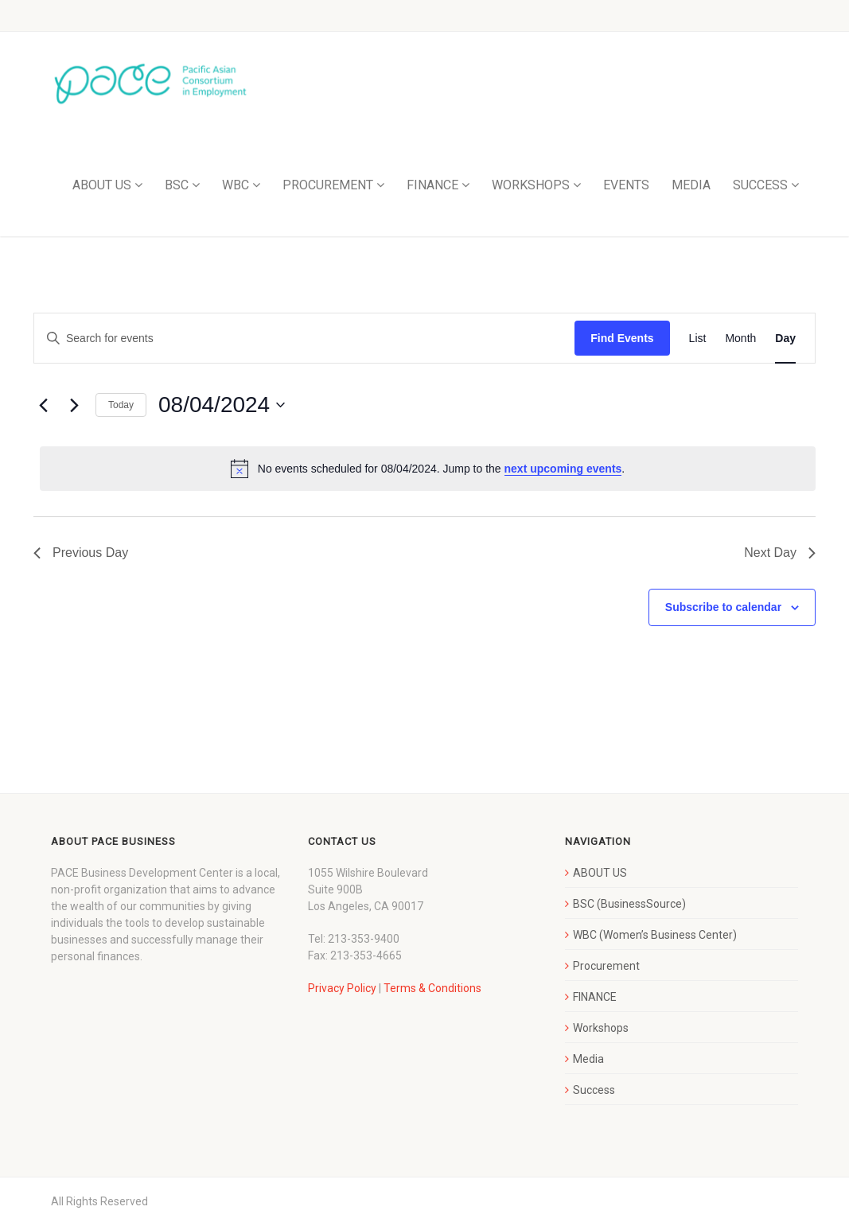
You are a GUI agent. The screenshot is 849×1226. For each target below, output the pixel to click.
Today (121, 405)
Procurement (606, 965)
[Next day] (74, 405)
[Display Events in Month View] (740, 338)
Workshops (601, 1028)
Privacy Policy (342, 988)
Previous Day (80, 552)
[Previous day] (43, 405)
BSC (177, 185)
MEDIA (691, 185)
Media (588, 1059)
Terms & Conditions (432, 988)
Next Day (780, 552)
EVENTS (626, 185)
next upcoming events (563, 468)
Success (594, 1090)
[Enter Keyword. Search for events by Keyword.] (304, 338)
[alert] (428, 468)
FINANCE (432, 185)
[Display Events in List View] (698, 338)
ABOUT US (101, 185)
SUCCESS (760, 185)
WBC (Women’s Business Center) (655, 934)
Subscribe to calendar (723, 607)
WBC (235, 185)
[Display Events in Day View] (785, 338)
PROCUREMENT (327, 185)
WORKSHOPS (531, 185)
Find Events (621, 338)
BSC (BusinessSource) (629, 903)
